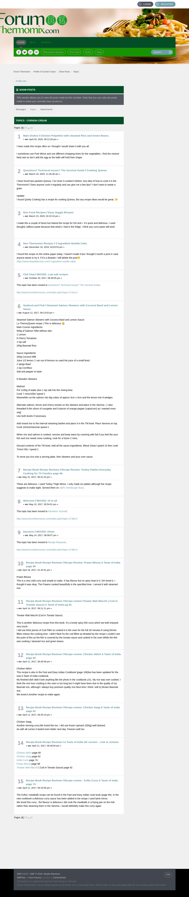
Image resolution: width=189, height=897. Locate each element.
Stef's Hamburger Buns (72, 487)
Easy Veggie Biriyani (61, 212)
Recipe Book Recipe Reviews (41, 469)
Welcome (28, 500)
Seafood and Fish (34, 305)
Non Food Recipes (34, 212)
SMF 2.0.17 (22, 874)
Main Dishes (30, 135)
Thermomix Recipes (53, 52)
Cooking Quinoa (97, 170)
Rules (88, 52)
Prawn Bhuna (24, 763)
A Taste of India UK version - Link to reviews (91, 742)
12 (31, 128)
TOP (168, 874)
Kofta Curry (23, 760)
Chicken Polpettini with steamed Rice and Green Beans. (74, 135)
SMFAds (21, 877)
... (29, 128)
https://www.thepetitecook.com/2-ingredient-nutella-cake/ (46, 261)
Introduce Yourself (57, 511)
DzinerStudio (59, 877)
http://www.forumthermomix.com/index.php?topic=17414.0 (47, 292)
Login (147, 4)
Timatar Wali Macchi (27, 767)
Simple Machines (51, 874)
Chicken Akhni (24, 752)
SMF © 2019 (36, 874)
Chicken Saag (24, 756)
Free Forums (35, 877)
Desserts (28, 531)
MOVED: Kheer (45, 531)
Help (99, 52)
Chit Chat (74, 52)
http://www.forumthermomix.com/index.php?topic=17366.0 (47, 518)
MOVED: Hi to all (47, 500)
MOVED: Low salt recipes (52, 274)
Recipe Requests (57, 542)
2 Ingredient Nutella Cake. (71, 243)
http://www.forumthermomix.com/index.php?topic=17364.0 (47, 549)
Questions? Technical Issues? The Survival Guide (53, 170)
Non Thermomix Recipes (38, 243)
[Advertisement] (149, 128)
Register (167, 4)
